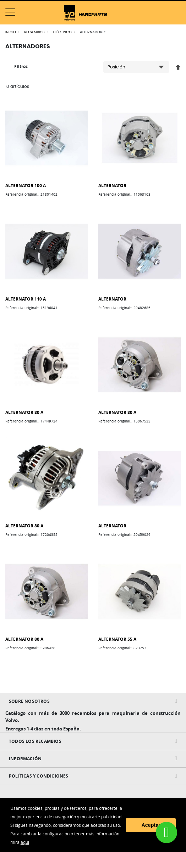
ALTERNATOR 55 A (117, 639)
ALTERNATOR (112, 186)
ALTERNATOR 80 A (24, 412)
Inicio (10, 32)
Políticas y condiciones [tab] (39, 776)
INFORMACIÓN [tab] (25, 759)
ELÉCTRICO (62, 32)
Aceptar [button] (150, 825)
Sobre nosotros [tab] (29, 701)
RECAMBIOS (34, 32)
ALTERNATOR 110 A (25, 299)
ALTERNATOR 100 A (25, 186)
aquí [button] (25, 842)
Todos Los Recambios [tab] (35, 741)
